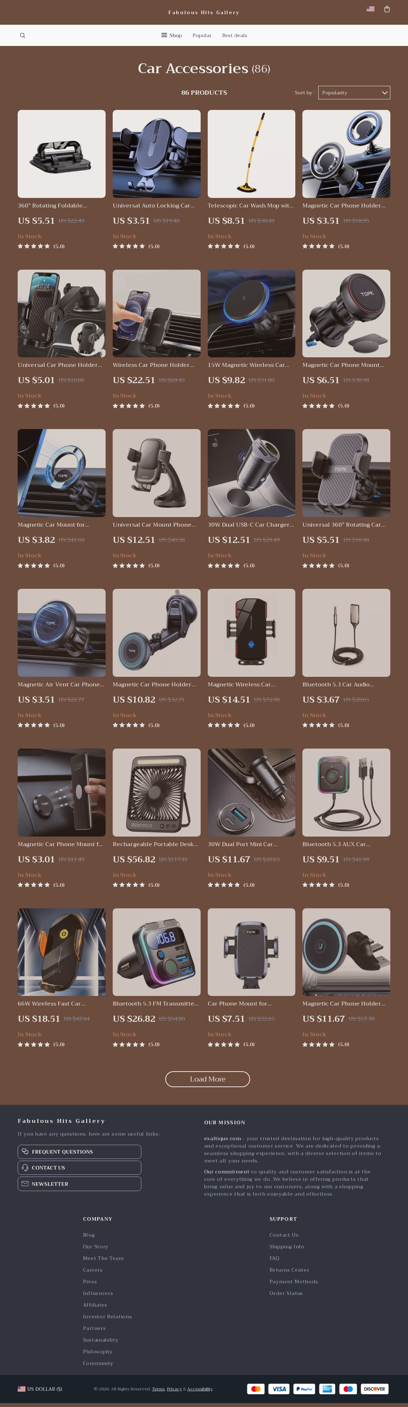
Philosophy (98, 1355)
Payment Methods (294, 1285)
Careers (93, 1274)
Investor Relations (107, 1320)
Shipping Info (287, 1250)
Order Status (286, 1297)
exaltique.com (222, 1142)
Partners (94, 1332)
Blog (89, 1239)
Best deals (234, 35)
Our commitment (227, 1175)
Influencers (98, 1297)
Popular (202, 35)
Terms (158, 1392)
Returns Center (289, 1274)
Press (90, 1285)
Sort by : (305, 96)
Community (98, 1367)
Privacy (174, 1392)
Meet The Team (103, 1262)
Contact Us (284, 1239)
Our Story (95, 1250)
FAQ (275, 1262)
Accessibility (199, 1392)
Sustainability (101, 1344)
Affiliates (95, 1309)
